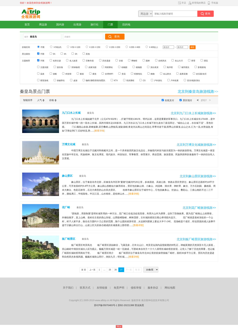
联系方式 (85, 287)
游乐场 (60, 67)
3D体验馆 (75, 67)
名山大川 (179, 61)
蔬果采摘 (184, 74)
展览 (94, 74)
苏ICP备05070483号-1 (105, 305)
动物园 (124, 67)
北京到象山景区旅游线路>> (198, 176)
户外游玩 (158, 80)
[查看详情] (99, 130)
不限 (42, 47)
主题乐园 (44, 67)
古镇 (121, 61)
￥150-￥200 (114, 47)
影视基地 (202, 67)
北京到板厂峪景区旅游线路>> (196, 239)
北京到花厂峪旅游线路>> (199, 207)
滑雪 (193, 61)
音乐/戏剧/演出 (193, 80)
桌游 (75, 80)
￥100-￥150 (94, 47)
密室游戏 (44, 80)
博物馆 (134, 61)
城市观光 (185, 67)
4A (65, 54)
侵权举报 (136, 287)
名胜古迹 (57, 61)
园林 (148, 61)
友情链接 (102, 287)
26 (116, 270)
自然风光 (162, 61)
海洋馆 (170, 67)
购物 (153, 74)
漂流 (206, 61)
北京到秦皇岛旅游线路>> (198, 91)
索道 (82, 74)
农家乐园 (92, 67)
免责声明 (119, 287)
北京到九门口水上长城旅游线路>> (193, 113)
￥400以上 (153, 47)
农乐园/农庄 (201, 74)
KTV (116, 80)
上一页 (92, 270)
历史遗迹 (106, 61)
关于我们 (68, 287)
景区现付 (187, 100)
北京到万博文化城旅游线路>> (196, 144)
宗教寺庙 (90, 61)
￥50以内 (57, 47)
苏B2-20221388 (126, 305)
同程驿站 (109, 67)
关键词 (67, 37)
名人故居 (73, 61)
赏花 (124, 74)
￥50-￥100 (75, 47)
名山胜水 (167, 74)
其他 (88, 54)
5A (54, 54)
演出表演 (154, 67)
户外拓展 (174, 80)
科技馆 (68, 74)
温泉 (42, 74)
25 (110, 270)
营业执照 (139, 305)
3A (76, 54)
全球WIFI (109, 74)
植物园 (139, 67)
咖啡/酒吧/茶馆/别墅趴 (95, 80)
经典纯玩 (138, 74)
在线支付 (169, 100)
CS (144, 80)
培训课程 (130, 80)
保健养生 (61, 80)
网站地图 (170, 287)
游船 (55, 74)
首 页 (83, 270)
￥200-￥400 (134, 47)
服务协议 (153, 287)
